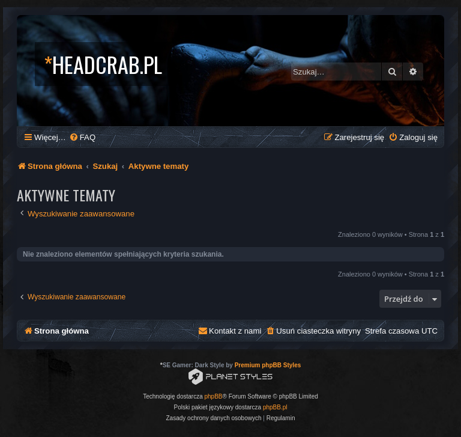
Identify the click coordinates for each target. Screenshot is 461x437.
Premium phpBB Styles (268, 365)
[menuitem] (82, 137)
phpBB (214, 396)
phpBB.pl (275, 407)
